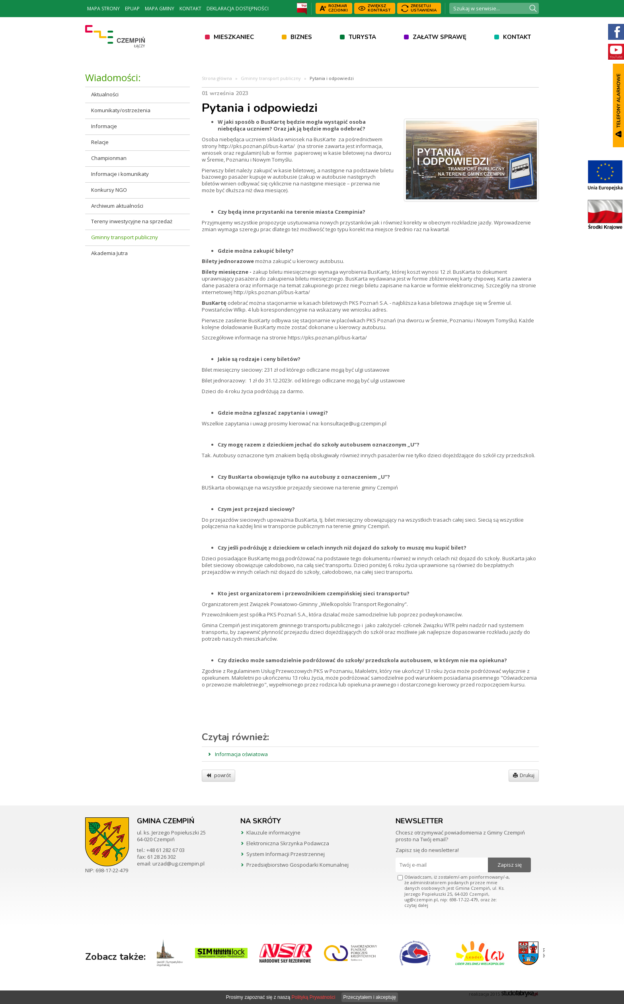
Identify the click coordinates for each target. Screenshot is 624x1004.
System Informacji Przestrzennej (285, 854)
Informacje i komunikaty (120, 173)
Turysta (362, 37)
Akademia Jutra (109, 253)
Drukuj (523, 775)
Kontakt (190, 8)
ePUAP (132, 8)
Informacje (104, 126)
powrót (218, 775)
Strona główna (217, 78)
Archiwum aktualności (117, 205)
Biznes (301, 37)
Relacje (100, 142)
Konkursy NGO (109, 189)
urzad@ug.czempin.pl (178, 863)
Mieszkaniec (234, 37)
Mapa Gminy (159, 8)
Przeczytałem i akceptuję (369, 997)
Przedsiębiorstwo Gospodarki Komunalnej (297, 864)
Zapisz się (509, 864)
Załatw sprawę (439, 37)
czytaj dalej (416, 905)
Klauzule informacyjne (273, 832)
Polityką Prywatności (313, 997)
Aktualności (105, 94)
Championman (109, 158)
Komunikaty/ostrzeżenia (120, 110)
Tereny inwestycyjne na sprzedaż (131, 221)
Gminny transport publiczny (124, 237)
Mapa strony (103, 8)
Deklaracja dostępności (238, 8)
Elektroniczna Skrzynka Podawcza (287, 843)
